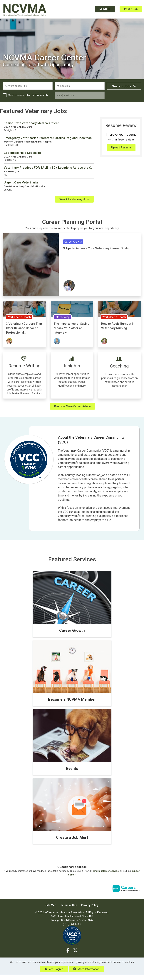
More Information (86, 969)
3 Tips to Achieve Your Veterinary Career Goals (96, 248)
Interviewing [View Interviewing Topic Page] (62, 317)
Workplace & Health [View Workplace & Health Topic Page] (19, 317)
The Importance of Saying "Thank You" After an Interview (71, 328)
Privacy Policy (89, 905)
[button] (105, 9)
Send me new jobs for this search (28, 95)
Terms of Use (68, 905)
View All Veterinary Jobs (74, 199)
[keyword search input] (28, 86)
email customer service (106, 871)
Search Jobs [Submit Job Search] (124, 86)
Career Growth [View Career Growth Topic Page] (73, 241)
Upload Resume (121, 147)
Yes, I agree (54, 969)
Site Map (51, 905)
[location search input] (79, 86)
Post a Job (131, 9)
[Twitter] (75, 950)
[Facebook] (68, 950)
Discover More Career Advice (72, 406)
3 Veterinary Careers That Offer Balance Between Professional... (24, 328)
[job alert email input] (79, 95)
